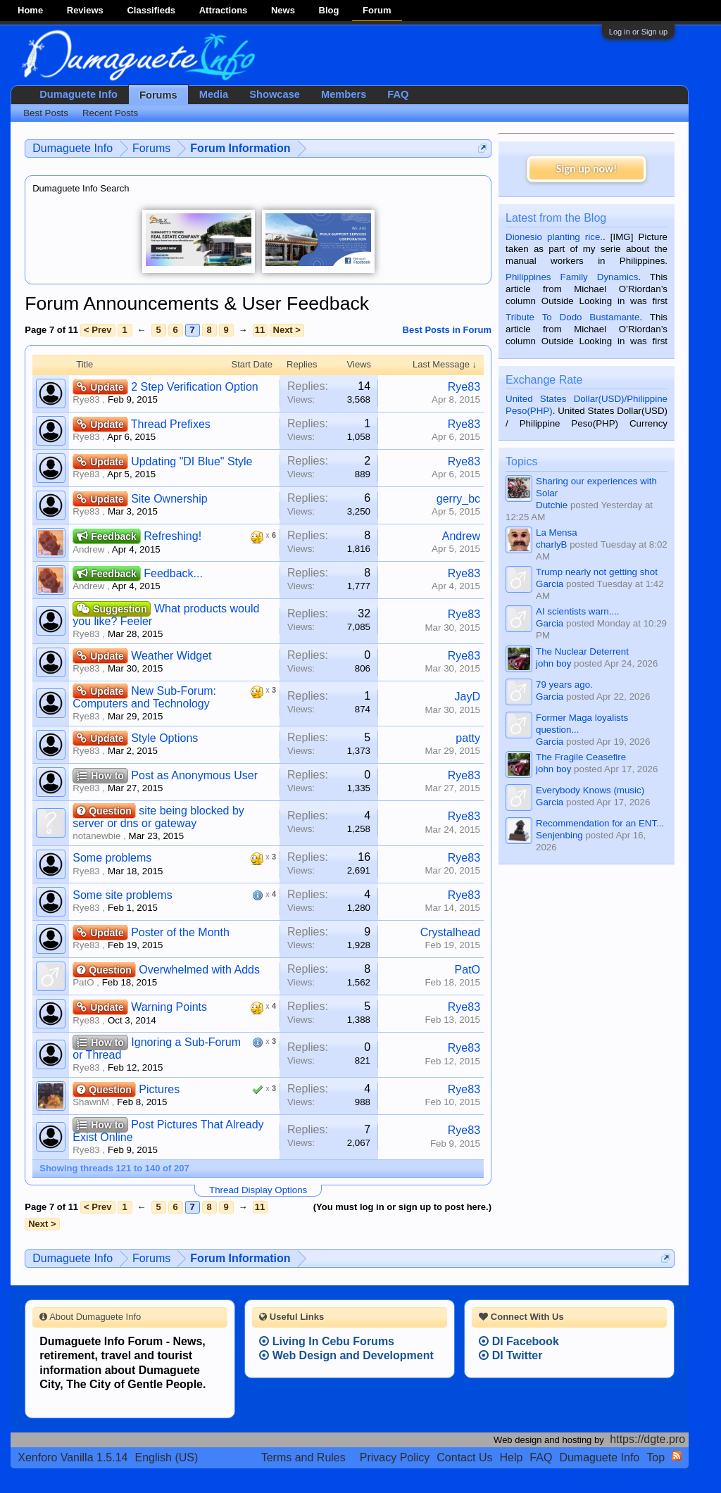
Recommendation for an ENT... (600, 823)
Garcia (549, 584)
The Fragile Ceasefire (581, 757)
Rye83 (86, 399)
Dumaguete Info (78, 94)
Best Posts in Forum (447, 330)
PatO (83, 982)
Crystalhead (450, 932)
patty (468, 738)
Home (30, 10)
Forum (377, 10)
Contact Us (464, 1457)
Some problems (112, 858)
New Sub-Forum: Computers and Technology (144, 697)
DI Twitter (510, 1355)
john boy (553, 663)
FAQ (397, 94)
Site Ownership (169, 499)
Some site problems (122, 895)
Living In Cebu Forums (326, 1341)
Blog (329, 10)
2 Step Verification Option (194, 387)
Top (655, 1457)
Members (343, 94)
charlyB (551, 544)
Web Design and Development (346, 1355)
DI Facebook (519, 1341)
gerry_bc (458, 499)
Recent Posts (110, 113)
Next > (287, 330)
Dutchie (552, 505)
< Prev (97, 330)
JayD (467, 697)
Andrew (88, 549)
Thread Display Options (258, 1190)
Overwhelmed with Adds (199, 970)
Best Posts (45, 113)
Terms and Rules (303, 1457)
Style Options (164, 738)
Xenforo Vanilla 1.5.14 (72, 1457)
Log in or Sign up (638, 31)
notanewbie (96, 836)
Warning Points (169, 1007)
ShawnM (91, 1102)
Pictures (159, 1089)
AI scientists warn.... (578, 611)
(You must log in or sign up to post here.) (402, 1207)
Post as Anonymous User (194, 775)
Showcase (274, 94)
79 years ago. (564, 684)
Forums (158, 95)
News (283, 10)
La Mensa (556, 532)
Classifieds (151, 10)
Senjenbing (559, 835)
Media (214, 94)
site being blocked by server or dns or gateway (158, 817)
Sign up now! (586, 168)
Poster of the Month (180, 932)
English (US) (167, 1457)
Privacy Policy (395, 1457)
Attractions (223, 10)
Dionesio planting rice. (554, 237)
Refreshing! (172, 536)
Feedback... (173, 573)
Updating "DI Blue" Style (191, 461)
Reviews (85, 10)
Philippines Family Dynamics (572, 277)
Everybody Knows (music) (590, 790)
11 (260, 330)
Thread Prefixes (171, 424)
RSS (677, 1456)
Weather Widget (171, 656)
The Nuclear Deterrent (582, 651)
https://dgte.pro (647, 1439)
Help (510, 1457)
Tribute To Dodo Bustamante (572, 317)
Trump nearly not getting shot (597, 572)
